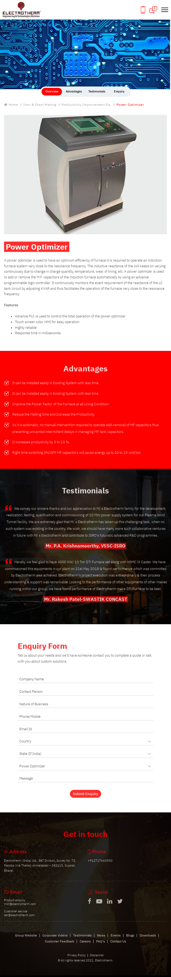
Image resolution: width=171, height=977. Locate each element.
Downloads (148, 939)
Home (11, 105)
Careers (85, 945)
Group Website (26, 939)
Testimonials (82, 939)
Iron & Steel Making (39, 105)
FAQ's (100, 945)
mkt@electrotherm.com (20, 908)
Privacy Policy (76, 959)
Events (116, 939)
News (101, 939)
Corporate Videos (55, 939)
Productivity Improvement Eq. (86, 105)
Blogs (130, 939)
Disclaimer (97, 959)
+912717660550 (100, 864)
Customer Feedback (59, 945)
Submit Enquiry (85, 797)
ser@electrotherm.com (19, 919)
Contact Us (118, 945)
